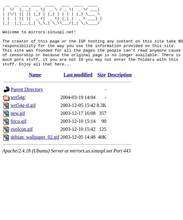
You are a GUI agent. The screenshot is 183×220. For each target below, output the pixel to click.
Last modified (78, 87)
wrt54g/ (18, 110)
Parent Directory (27, 102)
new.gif (18, 126)
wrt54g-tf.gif (23, 118)
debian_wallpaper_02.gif (35, 149)
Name (35, 87)
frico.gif (18, 134)
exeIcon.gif (22, 142)
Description (119, 87)
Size (101, 87)
